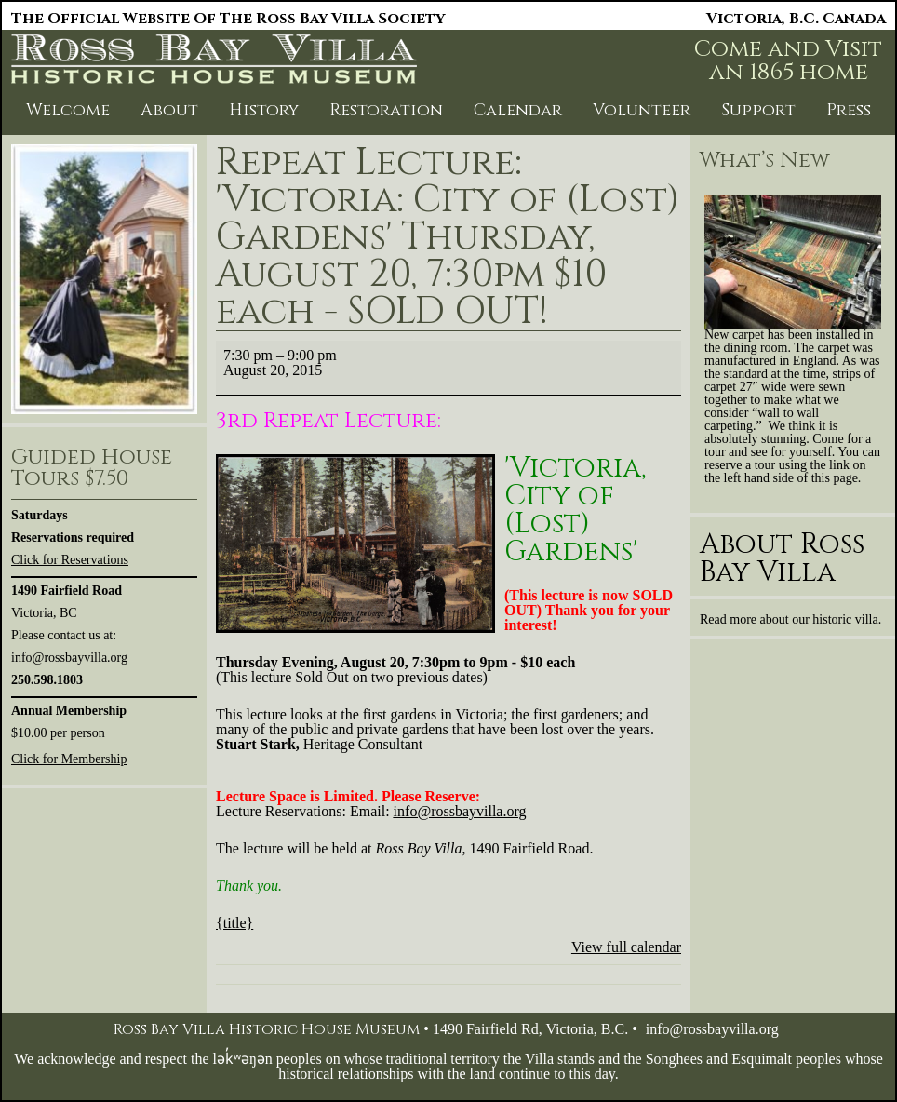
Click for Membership (69, 759)
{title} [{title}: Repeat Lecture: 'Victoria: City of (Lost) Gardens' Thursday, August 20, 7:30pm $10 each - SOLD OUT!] (234, 923)
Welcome (68, 110)
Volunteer (641, 110)
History (264, 110)
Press (848, 110)
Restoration (386, 110)
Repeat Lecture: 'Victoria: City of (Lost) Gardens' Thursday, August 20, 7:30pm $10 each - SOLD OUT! (448, 237)
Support (758, 110)
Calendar (518, 110)
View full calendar (626, 947)
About (169, 110)
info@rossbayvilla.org (712, 1029)
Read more (728, 619)
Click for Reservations (69, 560)
